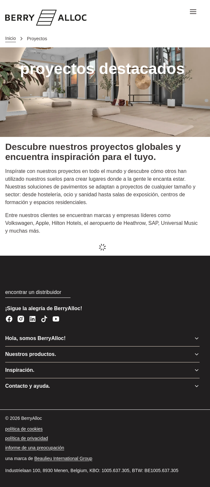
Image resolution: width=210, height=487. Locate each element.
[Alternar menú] (197, 338)
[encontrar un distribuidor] (38, 292)
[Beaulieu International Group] (63, 458)
